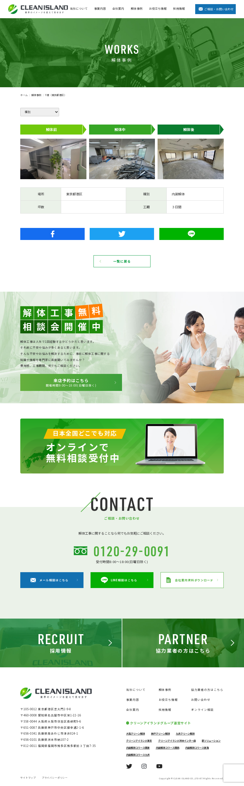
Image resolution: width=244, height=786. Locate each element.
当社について (79, 8)
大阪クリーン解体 (135, 733)
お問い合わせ (200, 700)
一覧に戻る (122, 261)
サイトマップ (28, 777)
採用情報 (179, 8)
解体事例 (137, 8)
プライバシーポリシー (55, 777)
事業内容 (100, 8)
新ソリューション (211, 740)
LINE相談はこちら (119, 580)
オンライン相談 (202, 710)
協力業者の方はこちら (207, 690)
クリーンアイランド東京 (139, 740)
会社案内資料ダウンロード (189, 580)
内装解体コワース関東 (138, 747)
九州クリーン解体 (185, 733)
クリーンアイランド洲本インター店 (177, 740)
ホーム (24, 95)
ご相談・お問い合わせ (219, 9)
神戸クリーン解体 (160, 733)
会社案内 (118, 8)
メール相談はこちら (49, 580)
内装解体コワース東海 (197, 747)
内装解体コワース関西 (167, 747)
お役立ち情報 (158, 8)
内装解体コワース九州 (138, 754)
